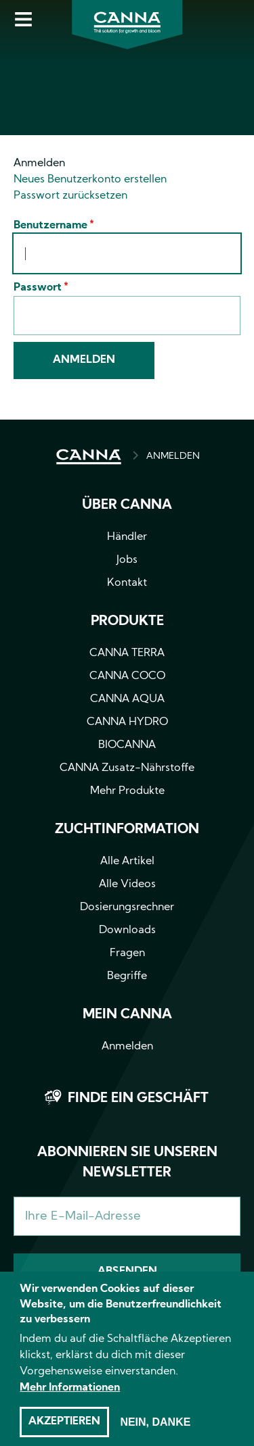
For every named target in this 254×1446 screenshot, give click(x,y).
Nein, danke (155, 1435)
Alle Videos (127, 884)
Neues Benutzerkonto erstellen (90, 179)
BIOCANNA (127, 745)
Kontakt (127, 583)
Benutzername (50, 225)
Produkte (127, 621)
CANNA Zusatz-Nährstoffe (127, 768)
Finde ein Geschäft (138, 1098)
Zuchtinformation (127, 830)
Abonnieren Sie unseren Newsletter (127, 1163)
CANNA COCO (127, 676)
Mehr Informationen (70, 1401)
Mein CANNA (127, 1015)
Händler (127, 537)
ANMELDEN (173, 456)
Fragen (127, 953)
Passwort (38, 287)
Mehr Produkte (127, 791)
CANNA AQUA (127, 699)
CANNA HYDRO (127, 722)
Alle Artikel (127, 861)
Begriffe (127, 976)
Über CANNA (127, 505)
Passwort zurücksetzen (70, 196)
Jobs (127, 560)
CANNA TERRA (127, 653)
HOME (89, 457)
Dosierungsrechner (127, 907)
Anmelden (39, 163)
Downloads (127, 930)
